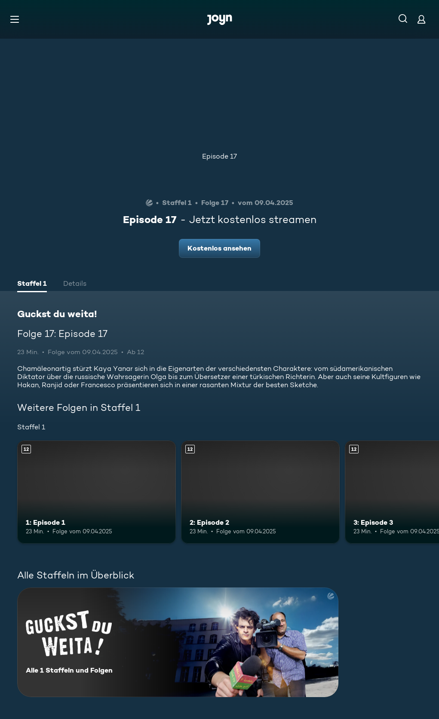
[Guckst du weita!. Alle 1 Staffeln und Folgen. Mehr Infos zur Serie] (177, 642)
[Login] (421, 19)
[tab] (32, 284)
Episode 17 (219, 156)
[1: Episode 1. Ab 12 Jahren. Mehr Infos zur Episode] (96, 492)
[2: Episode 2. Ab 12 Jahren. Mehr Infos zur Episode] (260, 492)
